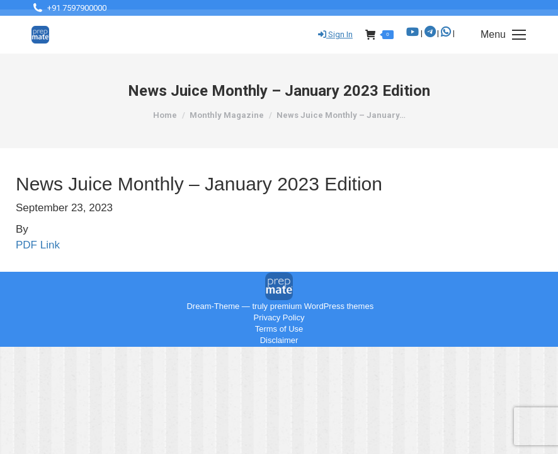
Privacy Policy (279, 317)
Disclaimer (279, 340)
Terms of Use (279, 329)
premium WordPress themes (321, 306)
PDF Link (38, 245)
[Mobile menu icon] (503, 35)
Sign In (335, 34)
